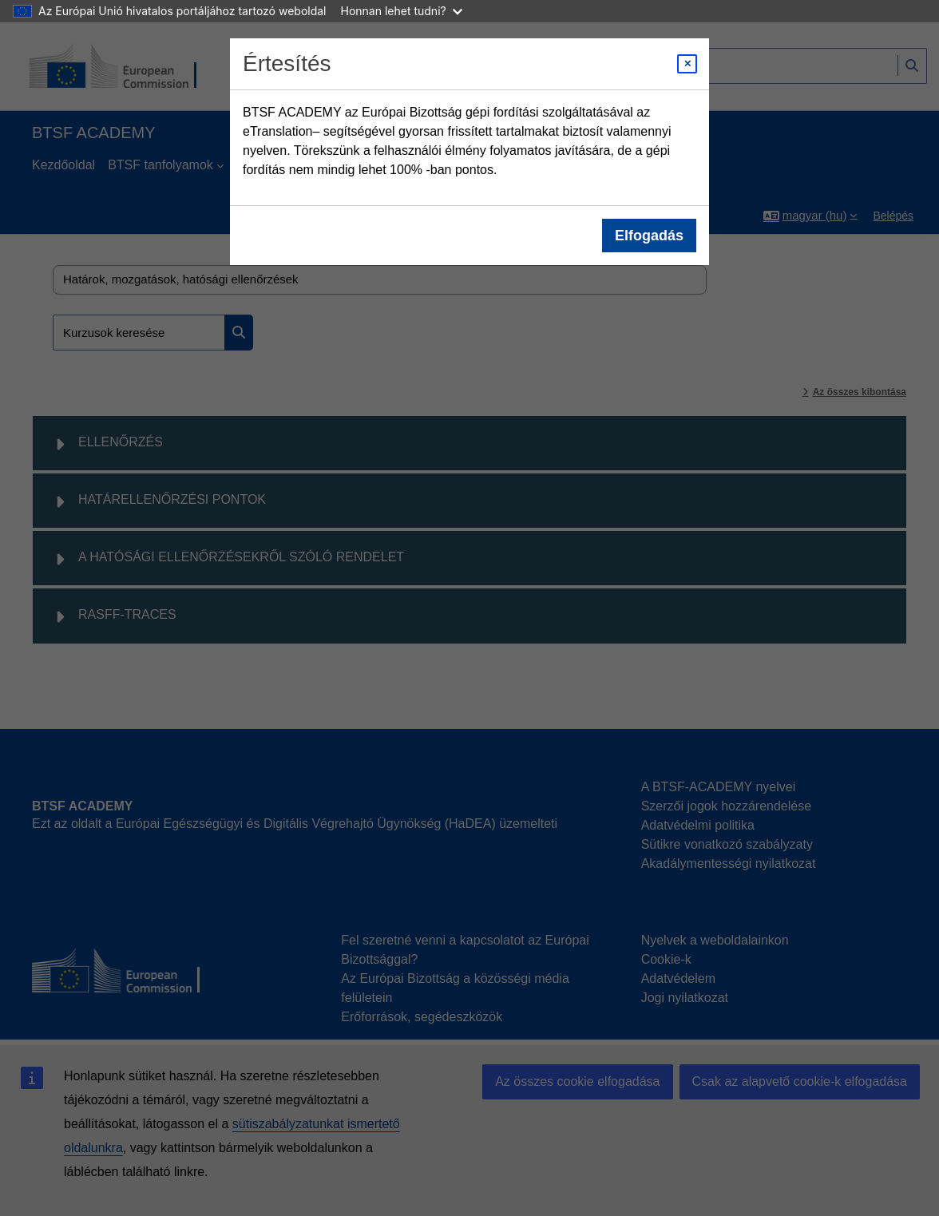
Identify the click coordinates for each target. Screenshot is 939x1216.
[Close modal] (687, 64)
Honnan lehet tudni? (401, 11)
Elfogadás (649, 236)
